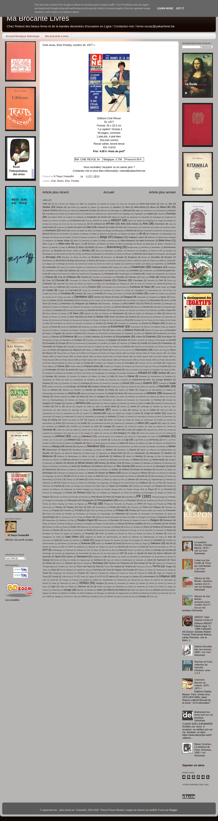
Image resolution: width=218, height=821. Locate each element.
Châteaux (71, 277)
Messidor (125, 460)
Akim (127, 207)
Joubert (86, 413)
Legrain (139, 430)
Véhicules (64, 583)
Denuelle (157, 307)
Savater (117, 540)
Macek (68, 443)
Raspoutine (50, 520)
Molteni (110, 466)
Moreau (63, 469)
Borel (98, 251)
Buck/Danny (47, 260)
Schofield (157, 540)
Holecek (142, 397)
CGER (72, 274)
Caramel (127, 264)
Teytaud (159, 563)
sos (101, 553)
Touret (45, 573)
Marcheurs (126, 446)
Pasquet (159, 486)
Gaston (136, 370)
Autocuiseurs (132, 227)
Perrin (65, 497)
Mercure (67, 459)
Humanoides (144, 400)
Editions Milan (115, 330)
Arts (145, 223)
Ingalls (113, 403)
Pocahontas (101, 507)
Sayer (126, 540)
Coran (84, 290)
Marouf (64, 450)
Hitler (73, 396)
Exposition (92, 343)
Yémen (67, 596)
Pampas (77, 486)
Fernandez (149, 347)
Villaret (71, 587)
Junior (157, 413)
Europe (62, 343)
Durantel (169, 323)
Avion (64, 230)
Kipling (54, 420)
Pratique (120, 510)
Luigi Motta (138, 440)
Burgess (102, 260)
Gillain (103, 376)
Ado (170, 204)
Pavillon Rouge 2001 (113, 489)
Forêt (119, 363)
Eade (95, 327)
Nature (112, 472)
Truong (54, 576)
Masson (153, 450)
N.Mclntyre (60, 473)
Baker (90, 231)
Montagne (160, 466)
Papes (112, 486)
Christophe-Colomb (101, 280)
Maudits (46, 453)
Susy (109, 560)
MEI (93, 456)
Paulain (97, 489)
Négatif (134, 473)
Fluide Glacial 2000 (148, 360)
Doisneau (157, 317)
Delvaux (87, 307)
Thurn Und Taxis (84, 566)
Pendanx (136, 493)
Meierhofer (104, 456)
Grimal (105, 383)
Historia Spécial (60, 397)
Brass (119, 254)
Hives (82, 396)
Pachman (46, 486)
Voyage (67, 589)
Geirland (48, 373)
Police (145, 507)
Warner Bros (144, 590)
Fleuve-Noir (62, 353)
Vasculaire (168, 580)
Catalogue (157, 267)
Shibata (80, 550)
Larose (170, 426)
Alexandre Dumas (87, 210)
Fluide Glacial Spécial (54, 363)
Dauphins (153, 297)
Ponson (45, 510)
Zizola (125, 596)
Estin (142, 340)
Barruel (56, 234)
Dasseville (141, 297)
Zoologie (142, 596)
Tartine (49, 563)
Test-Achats (139, 563)
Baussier (113, 234)
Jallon (97, 406)
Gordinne (91, 380)
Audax (112, 227)
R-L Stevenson (65, 517)
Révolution (110, 524)
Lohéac (45, 440)
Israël (140, 403)
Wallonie (122, 590)
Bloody (71, 247)
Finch (105, 350)
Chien (152, 277)
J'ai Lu (58, 406)
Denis (108, 307)
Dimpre (45, 317)
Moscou (73, 469)
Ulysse (135, 576)
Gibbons (84, 376)
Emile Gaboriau (92, 336)
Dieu (159, 313)
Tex (150, 563)
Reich (144, 520)
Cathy (61, 270)
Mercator (169, 456)
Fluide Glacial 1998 (109, 360)
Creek (89, 293)
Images (57, 403)
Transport (102, 573)
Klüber (110, 420)
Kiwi (101, 420)
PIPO (140, 504)
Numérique (159, 476)
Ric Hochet (170, 523)
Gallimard (116, 369)
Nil (75, 476)
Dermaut (70, 310)
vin (91, 586)
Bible (95, 241)
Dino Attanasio (77, 317)
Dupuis (156, 323)
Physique (131, 500)
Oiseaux (131, 479)
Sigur (96, 550)
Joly (58, 413)
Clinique (122, 284)
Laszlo (59, 430)
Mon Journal (123, 466)
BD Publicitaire (153, 234)
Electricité (103, 333)
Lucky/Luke (116, 440)
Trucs (45, 576)
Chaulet (84, 277)
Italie (148, 403)
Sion (113, 550)
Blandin (55, 247)
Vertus (170, 583)
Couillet (45, 293)
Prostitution (80, 514)
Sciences (86, 543)
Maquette (80, 446)
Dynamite (86, 327)
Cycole (48, 297)
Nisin (82, 476)
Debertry (142, 300)
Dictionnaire (118, 313)
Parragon (147, 486)
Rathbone (63, 520)
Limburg (169, 433)
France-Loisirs (91, 366)
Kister (74, 420)
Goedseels (46, 380)
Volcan (45, 590)
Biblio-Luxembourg (109, 241)
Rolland (156, 527)
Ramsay (152, 517)
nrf (149, 476)
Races (89, 517)
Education (171, 330)
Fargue (59, 346)
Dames (97, 297)
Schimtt (147, 540)
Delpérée (65, 307)
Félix (107, 347)
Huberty (119, 400)
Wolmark (145, 593)
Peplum (46, 497)
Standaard (82, 556)
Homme (71, 400)
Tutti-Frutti (66, 576)
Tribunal (140, 573)
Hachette (164, 386)
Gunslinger (71, 386)
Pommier (169, 507)
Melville (139, 456)
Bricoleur (65, 257)
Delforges (169, 303)
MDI (128, 453)
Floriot (103, 353)
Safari (58, 537)
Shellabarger (57, 550)
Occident (80, 479)
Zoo (133, 596)
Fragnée (169, 363)
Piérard (170, 500)
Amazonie (148, 210)
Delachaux (66, 303)
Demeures (98, 307)
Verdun (132, 583)
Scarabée (136, 540)
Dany (117, 297)
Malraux (132, 443)
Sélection (155, 543)
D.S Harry (59, 297)
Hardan (100, 390)
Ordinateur (91, 483)
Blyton (82, 247)
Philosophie (72, 500)
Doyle (104, 320)
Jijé (144, 410)
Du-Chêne (160, 320)
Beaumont (57, 237)
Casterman (138, 266)
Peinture (81, 492)
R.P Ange (78, 517)
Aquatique (157, 217)
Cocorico (149, 284)
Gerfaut (162, 373)
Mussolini (160, 469)
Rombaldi (79, 530)
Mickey (102, 463)
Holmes (162, 397)
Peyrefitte (129, 497)
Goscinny (112, 380)
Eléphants (129, 333)
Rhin (148, 524)
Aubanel (101, 227)
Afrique (59, 207)
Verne (151, 583)
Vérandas (121, 583)
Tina (147, 566)
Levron (106, 433)
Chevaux (132, 277)
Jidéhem (135, 410)
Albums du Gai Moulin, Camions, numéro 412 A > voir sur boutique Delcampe (203, 584)
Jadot (89, 406)
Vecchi (45, 583)
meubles (172, 460)
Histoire (151, 393)
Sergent (102, 547)
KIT (82, 420)
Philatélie (172, 497)
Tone (108, 570)
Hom (44, 400)
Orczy (72, 483)
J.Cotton (46, 406)
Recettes (114, 520)
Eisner (79, 333)
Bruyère (168, 257)
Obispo (70, 479)
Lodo (153, 436)
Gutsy (122, 386)
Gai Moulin (92, 369)
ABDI (81, 204)
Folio (70, 363)
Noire (106, 476)
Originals (116, 483)
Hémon (84, 393)
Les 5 (77, 433)
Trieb (150, 573)
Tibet (98, 566)
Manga (56, 446)
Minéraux (169, 463)
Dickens (105, 313)
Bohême (144, 247)
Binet (120, 244)
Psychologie (105, 514)
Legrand (150, 430)
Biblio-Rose (165, 240)
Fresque (127, 366)
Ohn (122, 479)
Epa (57, 340)
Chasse (49, 277)
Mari (144, 446)
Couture (79, 293)
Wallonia (111, 590)
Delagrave (80, 303)
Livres (130, 436)
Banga (108, 231)
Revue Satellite (135, 523)
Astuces (60, 227)
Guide (172, 383)
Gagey (81, 370)
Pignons (80, 504)
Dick (96, 313)
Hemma (72, 393)
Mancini (159, 443)
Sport (58, 556)
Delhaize (46, 307)
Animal (160, 214)
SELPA (169, 543)
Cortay (127, 290)
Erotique (78, 340)
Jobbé (153, 410)
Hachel (152, 386)
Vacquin (75, 580)
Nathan (101, 473)
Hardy (111, 390)
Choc (48, 280)
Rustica (159, 533)
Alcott (64, 210)
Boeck (100, 247)
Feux (44, 350)
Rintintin (49, 527)
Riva (58, 527)
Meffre (84, 456)
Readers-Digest (85, 520)
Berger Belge (63, 240)
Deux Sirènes (51, 313)
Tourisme (70, 573)
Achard (103, 204)
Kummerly (69, 423)
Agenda (83, 207)
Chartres (172, 274)
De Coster (96, 300)
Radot (124, 517)
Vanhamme (135, 580)
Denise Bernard (122, 307)
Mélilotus (117, 456)
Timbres (129, 566)
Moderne (99, 466)
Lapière (140, 426)
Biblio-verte (64, 243)
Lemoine (46, 433)
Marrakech (77, 450)
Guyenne (133, 386)
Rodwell (137, 527)
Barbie (130, 230)
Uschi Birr (54, 580)
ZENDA (110, 596)
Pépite (160, 493)
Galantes (105, 370)
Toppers (118, 570)
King (44, 420)
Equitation (66, 340)
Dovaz (95, 320)
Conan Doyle (160, 287)
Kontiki (160, 420)
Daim (69, 297)
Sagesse (88, 537)
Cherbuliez (107, 277)
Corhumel (95, 290)
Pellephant (115, 493)
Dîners (55, 317)
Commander (107, 287)
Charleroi (137, 274)
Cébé (82, 270)
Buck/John (61, 260)
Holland (152, 397)
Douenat (75, 320)
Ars (71, 224)
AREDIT (116, 220)
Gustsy (114, 386)
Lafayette (129, 423)
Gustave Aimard (99, 386)
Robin (73, 527)
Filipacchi (77, 350)
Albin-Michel (139, 207)
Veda (54, 583)
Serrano (121, 547)
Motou (83, 469)
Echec (104, 327)
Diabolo (87, 313)
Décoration (155, 300)
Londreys (85, 440)
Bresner (138, 254)
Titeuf (53, 570)
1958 (44, 204)
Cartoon (104, 267)
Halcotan (66, 390)
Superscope (85, 560)
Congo (172, 287)
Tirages (169, 566)
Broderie (96, 257)
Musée (136, 469)
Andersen (99, 214)
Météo (146, 460)
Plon (80, 507)
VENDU (84, 582)
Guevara (162, 383)
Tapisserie (161, 560)
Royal (56, 533)
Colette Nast (47, 287)
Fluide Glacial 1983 (138, 353)
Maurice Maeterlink (73, 453)
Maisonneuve (101, 443)
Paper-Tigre (100, 486)
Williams (89, 593)
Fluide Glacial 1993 (144, 356)
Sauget (98, 540)
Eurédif (172, 340)
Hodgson (101, 396)
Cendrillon (134, 270)
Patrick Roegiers (83, 489)
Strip (65, 560)
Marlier (172, 446)
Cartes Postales (75, 267)
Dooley (66, 320)
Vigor (53, 586)
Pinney (107, 504)
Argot (160, 220)
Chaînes (82, 274)
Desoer (122, 310)
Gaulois (145, 370)
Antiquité (79, 217)
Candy (90, 264)
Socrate (58, 553)
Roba (65, 527)
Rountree (149, 530)
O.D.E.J (59, 479)
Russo (149, 533)
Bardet (149, 231)
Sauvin (107, 540)
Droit (127, 320)
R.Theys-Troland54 (18, 535)
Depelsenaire (170, 307)
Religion (154, 520)
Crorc (128, 293)
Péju (94, 493)
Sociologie (46, 553)
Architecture (75, 220)
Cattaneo (72, 270)
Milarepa (147, 463)
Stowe (170, 557)
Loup (95, 440)
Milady (137, 463)
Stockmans (159, 557)
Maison (89, 443)
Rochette (107, 527)
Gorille (101, 380)
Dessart (132, 310)
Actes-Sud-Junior (147, 204)
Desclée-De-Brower (97, 310)
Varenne (156, 580)
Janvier (123, 406)
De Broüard (83, 300)
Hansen (89, 390)
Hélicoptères (157, 390)
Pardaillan (123, 486)
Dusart (45, 327)
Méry (95, 460)
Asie (171, 224)
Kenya (151, 416)
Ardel (105, 220)
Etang (150, 340)
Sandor (66, 540)
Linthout (60, 436)
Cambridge (60, 264)
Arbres (64, 220)
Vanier (146, 580)
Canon (99, 264)
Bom (48, 251)
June (137, 413)
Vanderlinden (107, 580)
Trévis (131, 573)
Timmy (139, 566)
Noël (98, 476)
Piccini (160, 500)
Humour (158, 400)
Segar (144, 543)
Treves (122, 573)
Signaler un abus (193, 765)
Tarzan (59, 563)
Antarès (69, 217)
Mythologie (47, 473)
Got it (180, 8)
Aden (162, 204)
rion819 (153, 810)
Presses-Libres (146, 510)
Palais (67, 486)
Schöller (169, 540)
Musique (148, 469)
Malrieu (142, 443)
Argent (139, 220)
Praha (100, 510)
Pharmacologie (158, 497)
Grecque (85, 383)
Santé (86, 540)
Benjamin (49, 241)
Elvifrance (68, 336)
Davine (53, 300)
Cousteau (66, 293)
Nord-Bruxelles (118, 476)
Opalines (46, 483)
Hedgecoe (143, 390)
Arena (130, 220)
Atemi (79, 227)
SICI (88, 550)
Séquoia (91, 547)
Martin (99, 450)
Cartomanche (91, 267)
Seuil (142, 547)
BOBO (91, 247)
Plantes (58, 507)
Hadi (44, 390)
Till (105, 566)
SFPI (45, 550)
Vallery (96, 580)
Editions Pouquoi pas (154, 330)
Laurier (84, 430)
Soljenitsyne (70, 553)
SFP (171, 547)
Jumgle (128, 413)
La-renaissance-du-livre (100, 423)
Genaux (59, 373)
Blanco (45, 247)
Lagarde (153, 423)
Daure (163, 297)
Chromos (122, 280)
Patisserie (68, 489)
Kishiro (65, 420)
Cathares (172, 267)
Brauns (129, 254)
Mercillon (46, 460)
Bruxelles (155, 257)
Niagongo (49, 476)
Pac (160, 483)
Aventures (50, 230)
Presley (75, 181)
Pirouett (160, 504)
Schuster (74, 543)
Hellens (169, 390)
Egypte (58, 333)
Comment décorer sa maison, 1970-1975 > (201, 683)
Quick (170, 514)
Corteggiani (139, 290)
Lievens (152, 433)
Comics (92, 286)
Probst (58, 514)
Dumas (99, 323)
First (123, 350)
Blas (63, 247)
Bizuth (139, 244)
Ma (60, 443)
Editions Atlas (160, 327)
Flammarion (141, 349)
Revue (121, 523)
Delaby (54, 303)
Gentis (88, 373)
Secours (128, 543)
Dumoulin (122, 323)
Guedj (137, 383)
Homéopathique (57, 400)
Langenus (120, 426)
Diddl (130, 313)
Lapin (150, 426)
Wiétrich (64, 593)
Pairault (57, 486)
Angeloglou (138, 214)
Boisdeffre (156, 247)
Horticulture (107, 400)
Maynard (103, 453)
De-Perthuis (108, 300)
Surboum (98, 560)
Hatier (131, 390)
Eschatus (90, 340)
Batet (94, 234)
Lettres (96, 433)
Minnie (45, 466)
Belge (103, 237)
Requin (99, 524)
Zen (101, 596)
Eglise (48, 333)
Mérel (77, 460)
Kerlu (159, 416)
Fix (130, 350)
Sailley (99, 537)
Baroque (169, 231)
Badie (82, 231)
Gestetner (62, 376)
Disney (99, 316)
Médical (61, 456)
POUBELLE (80, 510)
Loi (53, 440)
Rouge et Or (136, 530)
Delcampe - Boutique (111, 303)
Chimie (163, 277)
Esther (134, 340)
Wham (54, 593)
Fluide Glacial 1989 (65, 356)
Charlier (148, 274)
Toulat (170, 570)
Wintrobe (111, 593)
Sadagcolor (47, 537)
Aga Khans (72, 207)
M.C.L (165, 440)
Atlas (89, 227)
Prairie (109, 510)
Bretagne (150, 254)
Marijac (153, 446)
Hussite (169, 400)
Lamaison (50, 426)
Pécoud (45, 493)
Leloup (170, 430)
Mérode (86, 460)
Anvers (104, 217)
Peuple (118, 497)
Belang (83, 237)
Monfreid (139, 466)
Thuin (70, 566)
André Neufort (113, 214)
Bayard (124, 234)
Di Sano (74, 313)
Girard (121, 376)
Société (169, 550)
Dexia (63, 313)
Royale (66, 533)
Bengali (172, 237)
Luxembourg (153, 440)
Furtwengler (51, 369)
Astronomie (47, 227)
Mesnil (103, 460)
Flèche (156, 350)
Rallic (133, 517)
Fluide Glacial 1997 (90, 360)
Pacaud (169, 483)
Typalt (91, 576)
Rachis (98, 517)
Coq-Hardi (73, 290)
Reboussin (102, 520)
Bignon (78, 244)
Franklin (106, 366)
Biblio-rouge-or (48, 244)
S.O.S (170, 533)
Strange (46, 560)
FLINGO (82, 353)
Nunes (170, 476)
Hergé (111, 393)
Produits (68, 514)
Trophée (169, 573)
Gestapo (49, 376)
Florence (93, 353)
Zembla (94, 596)
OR (55, 483)
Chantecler (109, 274)
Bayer (133, 234)
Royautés (90, 533)
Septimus (81, 547)
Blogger (173, 810)
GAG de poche (67, 369)
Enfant (139, 336)
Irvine (132, 403)
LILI (160, 433)
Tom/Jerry (97, 570)
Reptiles (89, 524)
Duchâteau (58, 323)
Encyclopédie (123, 336)
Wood (154, 593)
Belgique (118, 237)
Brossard (108, 257)
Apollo (114, 217)
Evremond (80, 343)
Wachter (80, 590)
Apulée (123, 217)
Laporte (159, 426)
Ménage (150, 456)
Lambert (61, 426)
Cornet (118, 290)
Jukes (109, 413)
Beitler (68, 237)
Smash (130, 550)
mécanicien (139, 453)
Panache (88, 486)
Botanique (108, 251)
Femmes (138, 347)
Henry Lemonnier (97, 393)
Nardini (91, 473)
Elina (139, 333)
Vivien (151, 587)
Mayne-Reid (116, 453)
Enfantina (151, 336)
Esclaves (101, 340)
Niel (58, 476)
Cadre (152, 260)
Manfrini (45, 446)
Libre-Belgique (119, 433)
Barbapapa (118, 231)
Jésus (85, 410)
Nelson (144, 473)
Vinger (109, 587)
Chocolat (60, 280)
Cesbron (54, 274)
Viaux (44, 587)
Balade (99, 231)
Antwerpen (92, 217)
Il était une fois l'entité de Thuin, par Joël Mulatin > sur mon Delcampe (202, 566)
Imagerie (46, 403)
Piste (169, 504)
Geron (173, 373)
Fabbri (113, 343)
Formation (130, 363)
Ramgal (142, 517)
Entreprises (47, 340)
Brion (85, 257)
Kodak (128, 420)
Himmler (139, 393)
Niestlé (67, 476)
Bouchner (131, 251)
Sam (170, 537)
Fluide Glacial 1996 (70, 360)
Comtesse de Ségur (140, 286)
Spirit (150, 553)
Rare (173, 517)
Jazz (166, 406)
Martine (109, 450)
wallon (100, 590)
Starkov (114, 557)
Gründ (126, 383)
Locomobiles (141, 436)
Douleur (86, 320)
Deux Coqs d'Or (168, 310)
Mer (159, 456)
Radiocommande (112, 517)
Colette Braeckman (165, 284)
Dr (111, 320)
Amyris (62, 214)
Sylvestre (139, 560)
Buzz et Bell (133, 260)
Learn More (165, 8)
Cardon (138, 264)
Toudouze (160, 570)
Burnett (112, 260)
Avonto (73, 231)
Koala (119, 420)
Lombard (71, 439)
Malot (122, 443)
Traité (91, 573)
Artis (123, 223)
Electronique (116, 333)
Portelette (67, 510)
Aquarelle (145, 217)
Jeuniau (115, 410)
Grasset (46, 383)
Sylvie (150, 560)
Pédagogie (57, 493)
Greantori (65, 383)
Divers (60, 181)
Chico (143, 277)
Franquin (117, 366)
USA (44, 580)
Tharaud (169, 563)
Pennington (149, 493)
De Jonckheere (67, 300)
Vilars (62, 587)
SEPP (70, 547)
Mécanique (155, 453)
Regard (135, 520)
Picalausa (150, 500)
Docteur (132, 317)
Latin (67, 430)
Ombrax (169, 479)
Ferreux (161, 347)
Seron (111, 547)
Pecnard (168, 489)
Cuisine (139, 293)
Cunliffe (152, 293)
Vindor (100, 587)
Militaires (157, 463)
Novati (131, 476)
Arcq (87, 220)
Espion (124, 340)
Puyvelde (133, 514)
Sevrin (151, 547)
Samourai (46, 540)
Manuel (68, 446)
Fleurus (49, 353)
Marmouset (51, 450)
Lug (126, 439)
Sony (94, 553)
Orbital (63, 483)
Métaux (136, 459)
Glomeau (143, 376)
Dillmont (169, 313)
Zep (118, 596)
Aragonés (169, 217)
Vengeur (100, 583)
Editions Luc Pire (98, 330)
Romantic (68, 530)
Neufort (163, 473)
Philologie (59, 500)
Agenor (94, 207)
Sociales (157, 550)
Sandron (75, 540)
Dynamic (73, 327)
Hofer (122, 397)
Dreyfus (118, 320)
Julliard (118, 413)
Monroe (149, 466)
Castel (125, 267)
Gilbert (94, 376)
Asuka (70, 227)
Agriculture (104, 207)
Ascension (160, 224)
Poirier (123, 507)
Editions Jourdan (79, 330)
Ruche (121, 533)
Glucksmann (156, 376)
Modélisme (86, 466)
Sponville (46, 556)
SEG (137, 543)
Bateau (86, 234)
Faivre (134, 343)
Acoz (122, 204)
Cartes (63, 267)
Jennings (75, 410)
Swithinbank (127, 560)
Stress (56, 560)
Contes (49, 290)
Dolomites (168, 317)
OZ (153, 483)
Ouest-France (129, 483)
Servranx (133, 547)
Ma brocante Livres (57, 36)
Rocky (117, 527)
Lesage (87, 433)
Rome (89, 530)
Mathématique (167, 450)
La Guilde (82, 423)
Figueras (64, 350)
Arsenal (80, 224)
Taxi (78, 563)
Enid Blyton (167, 336)
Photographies (105, 500)
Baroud (45, 234)
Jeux (125, 410)
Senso (54, 547)
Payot (150, 489)
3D (53, 204)
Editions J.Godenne (60, 330)
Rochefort (96, 527)
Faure (89, 347)
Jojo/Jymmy (47, 413)
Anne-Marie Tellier (55, 217)
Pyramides (145, 514)
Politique (157, 507)
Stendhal (133, 557)
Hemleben (60, 393)
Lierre (142, 433)
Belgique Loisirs (136, 237)
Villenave (82, 586)
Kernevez (169, 416)
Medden (168, 453)
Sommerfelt (84, 553)
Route (169, 530)
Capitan (117, 264)
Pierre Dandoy (58, 504)
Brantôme (110, 254)
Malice (113, 443)
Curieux (162, 293)
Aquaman (134, 217)
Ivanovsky (169, 403)
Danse (108, 297)
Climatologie (110, 284)
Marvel (133, 450)
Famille (144, 343)
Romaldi (45, 530)
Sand (56, 540)
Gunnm (59, 386)
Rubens (111, 533)
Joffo (170, 410)
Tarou (173, 560)
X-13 (174, 593)
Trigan (159, 573)
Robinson (84, 527)
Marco (136, 446)
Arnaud (45, 224)
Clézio (99, 284)
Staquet (96, 557)
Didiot (138, 313)
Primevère (171, 510)
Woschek (164, 593)
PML (89, 507)
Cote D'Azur (167, 290)
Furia (173, 366)
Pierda (45, 504)
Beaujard (46, 237)
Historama (168, 393)
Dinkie (63, 317)
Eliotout (148, 333)
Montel (172, 466)
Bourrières (61, 254)
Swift (116, 560)
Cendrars (122, 270)
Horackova (93, 400)
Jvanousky (46, 416)
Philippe (48, 500)
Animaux (171, 213)
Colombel (74, 287)
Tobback (69, 570)
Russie (139, 533)
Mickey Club (115, 463)
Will (81, 593)
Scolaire (108, 543)
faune (80, 347)
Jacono (69, 406)
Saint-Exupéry (112, 537)
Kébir (122, 416)
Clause (80, 284)
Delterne (76, 307)
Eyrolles (103, 343)
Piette (70, 504)
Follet (78, 363)
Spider (130, 553)
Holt (171, 397)
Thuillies (61, 566)
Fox (151, 363)
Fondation (98, 363)
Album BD (165, 207)
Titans (45, 570)
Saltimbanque (149, 537)
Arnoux (55, 224)
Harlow (122, 390)
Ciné (53, 181)
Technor (112, 563)
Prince (48, 514)
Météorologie (158, 459)
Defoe (166, 300)
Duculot (79, 323)
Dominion (56, 320)
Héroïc (121, 393)
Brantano (98, 254)
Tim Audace (115, 566)
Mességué (113, 460)
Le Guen (94, 430)
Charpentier (160, 274)
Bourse (72, 254)
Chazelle (95, 277)
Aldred (73, 210)
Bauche (103, 234)
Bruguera (132, 257)
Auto (121, 227)
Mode (74, 466)
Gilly (112, 376)
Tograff (79, 570)
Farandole (47, 346)
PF (138, 496)
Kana (79, 416)
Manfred (169, 443)
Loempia (164, 436)
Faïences (123, 343)
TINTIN (156, 566)
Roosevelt (100, 530)
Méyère (59, 463)
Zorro (152, 596)
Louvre (104, 440)
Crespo (110, 293)
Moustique (94, 469)
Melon (128, 456)
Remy (44, 524)
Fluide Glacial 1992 (125, 356)
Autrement (145, 227)
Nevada (172, 473)
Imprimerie (95, 403)
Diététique (149, 313)
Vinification (119, 587)
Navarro (124, 473)
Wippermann (124, 593)
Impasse (69, 403)
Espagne (113, 340)
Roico (146, 527)
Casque (115, 267)
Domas (45, 320)
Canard (81, 264)
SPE (121, 553)
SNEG (147, 550)
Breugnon (161, 254)
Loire (60, 440)
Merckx (56, 460)
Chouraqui (73, 280)
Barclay (140, 231)
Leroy (68, 433)
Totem (150, 570)
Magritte (78, 443)
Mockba (64, 466)
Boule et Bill (156, 251)
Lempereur (58, 433)
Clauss (90, 284)
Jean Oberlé (62, 410)
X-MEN (48, 596)
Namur (81, 473)
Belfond (93, 237)
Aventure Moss (169, 227)
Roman (56, 530)
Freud (137, 366)
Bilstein (103, 244)
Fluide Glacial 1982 (118, 353)
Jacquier (79, 406)
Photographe (88, 500)
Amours (172, 210)
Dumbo (110, 323)
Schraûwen (62, 543)
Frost (154, 366)
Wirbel (135, 593)
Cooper (61, 290)
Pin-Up (92, 503)
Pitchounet (46, 507)
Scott (118, 543)
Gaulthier (156, 370)
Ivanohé (157, 403)
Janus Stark (110, 406)
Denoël (146, 307)
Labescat (118, 423)
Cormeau (107, 290)
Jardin (133, 406)
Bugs (72, 260)
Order (81, 483)
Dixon (122, 317)
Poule (92, 510)
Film (97, 350)
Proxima (93, 514)
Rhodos (157, 523)
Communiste (121, 287)
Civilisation (47, 283)
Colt (83, 287)
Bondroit (58, 250)
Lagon (164, 423)
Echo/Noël (117, 326)
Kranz (58, 423)
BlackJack (150, 244)
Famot (154, 343)
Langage (107, 426)
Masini (143, 450)
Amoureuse (160, 210)
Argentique (150, 220)
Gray (56, 383)
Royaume (77, 533)
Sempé (45, 547)
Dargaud (128, 297)
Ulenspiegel (124, 576)
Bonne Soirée (72, 251)
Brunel (144, 257)
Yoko (75, 596)
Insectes (122, 403)
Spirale (140, 553)
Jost (77, 413)
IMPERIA (81, 403)
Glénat (130, 376)
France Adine (75, 366)
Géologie (112, 373)
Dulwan (89, 323)
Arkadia (169, 220)
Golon (67, 380)
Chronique (138, 280)
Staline (69, 556)
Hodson (113, 397)
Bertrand (86, 241)
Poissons (135, 507)
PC (159, 489)
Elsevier (55, 336)
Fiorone (115, 350)
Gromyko (115, 383)
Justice (170, 413)
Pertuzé (84, 497)
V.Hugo (65, 580)
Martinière (121, 450)
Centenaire (147, 270)
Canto (108, 264)
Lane (96, 426)
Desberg (80, 310)
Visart (130, 587)
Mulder (115, 469)
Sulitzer (73, 560)
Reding (126, 520)
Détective (153, 310)
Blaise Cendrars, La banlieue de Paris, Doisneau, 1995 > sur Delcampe (203, 750)
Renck (53, 524)
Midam (128, 463)
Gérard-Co (144, 372)
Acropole (131, 204)
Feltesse (116, 347)
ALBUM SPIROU (50, 210)
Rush (130, 533)
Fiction (53, 350)
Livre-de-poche (104, 436)
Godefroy (169, 376)
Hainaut (54, 390)
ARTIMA (110, 223)
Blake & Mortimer (165, 244)
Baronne (158, 231)
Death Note (121, 300)
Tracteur (81, 573)
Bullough (82, 260)
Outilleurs (143, 483)
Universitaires (149, 576)
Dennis (136, 307)
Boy (79, 254)
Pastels (170, 486)
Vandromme (122, 580)
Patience (56, 489)
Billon (93, 244)
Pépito (170, 493)
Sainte (125, 537)
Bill (85, 244)
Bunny (92, 260)
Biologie (129, 244)
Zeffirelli (84, 596)
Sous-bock (111, 553)
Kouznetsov (47, 423)
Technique (97, 563)
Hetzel (130, 393)
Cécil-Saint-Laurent (96, 270)
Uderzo (112, 576)
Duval (54, 327)
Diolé (90, 317)
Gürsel (83, 386)
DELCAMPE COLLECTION (136, 303)
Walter (133, 590)
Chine (173, 277)
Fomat (87, 363)
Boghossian (133, 247)
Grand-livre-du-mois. (141, 380)
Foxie (158, 363)
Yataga (57, 596)
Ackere (113, 204)
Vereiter (142, 583)
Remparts (167, 520)
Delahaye (93, 303)
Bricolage (51, 257)
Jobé (162, 410)
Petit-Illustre (96, 497)
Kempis (131, 416)
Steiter (123, 557)
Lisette (74, 436)
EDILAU (147, 327)
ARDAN (96, 220)
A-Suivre (61, 204)
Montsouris (51, 469)
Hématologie (47, 393)
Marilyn (162, 446)
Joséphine (67, 413)
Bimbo (112, 244)
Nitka (90, 476)
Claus (71, 284)
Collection (61, 287)
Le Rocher (105, 430)
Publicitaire (120, 514)
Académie (92, 204)
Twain (82, 576)
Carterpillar (51, 267)
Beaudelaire (168, 234)
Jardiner (156, 406)
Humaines (131, 400)
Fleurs (173, 350)
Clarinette (61, 284)
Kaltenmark (69, 416)
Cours (54, 293)
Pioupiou (129, 504)
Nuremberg (47, 479)
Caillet (161, 260)
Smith (138, 550)
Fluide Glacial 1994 (164, 356)
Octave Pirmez (94, 479)
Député (48, 310)
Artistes (135, 224)
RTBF (101, 533)
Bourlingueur (47, 254)
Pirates (150, 504)
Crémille (99, 293)
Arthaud (97, 224)
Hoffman (131, 397)
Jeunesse (98, 409)
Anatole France (74, 214)
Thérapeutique (48, 566)
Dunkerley (133, 323)
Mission (54, 466)
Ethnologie (161, 340)
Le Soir (128, 430)
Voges (170, 587)
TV (75, 576)
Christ (84, 280)
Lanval (130, 426)
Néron (153, 473)
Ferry (170, 347)
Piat (141, 500)
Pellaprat (103, 493)
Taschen (69, 563)
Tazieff (86, 563)
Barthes (66, 234)
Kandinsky (89, 416)
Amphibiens (51, 214)
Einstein (68, 333)
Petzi (108, 497)
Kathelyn (112, 416)
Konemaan (148, 420)
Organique (104, 483)
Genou (79, 373)
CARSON (171, 264)
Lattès (75, 430)
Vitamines (141, 587)
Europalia (50, 343)
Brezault (172, 254)
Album (153, 207)
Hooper (82, 400)
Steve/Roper (146, 557)
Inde (105, 403)
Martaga (88, 450)
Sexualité (162, 547)
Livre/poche (119, 436)
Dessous (142, 310)
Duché (69, 323)
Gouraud (124, 380)
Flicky (72, 353)
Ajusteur (117, 207)
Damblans (80, 296)
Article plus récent (55, 192)
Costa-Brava (153, 290)
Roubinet (124, 530)
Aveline (156, 227)
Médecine (47, 456)
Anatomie (88, 214)
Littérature (86, 436)
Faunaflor (71, 347)
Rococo (127, 527)
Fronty (145, 366)
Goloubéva (78, 380)
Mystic (170, 469)
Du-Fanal (172, 320)
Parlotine (136, 486)
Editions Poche (133, 330)
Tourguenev (57, 573)
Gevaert (73, 376)
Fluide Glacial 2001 (168, 360)
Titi (61, 570)
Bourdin (169, 251)
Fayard (98, 347)
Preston (159, 510)
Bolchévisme (170, 247)
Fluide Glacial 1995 (50, 360)
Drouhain (137, 320)
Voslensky (55, 590)
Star (105, 556)
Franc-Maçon (47, 366)
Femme (126, 346)
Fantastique (166, 343)
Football (109, 363)
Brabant (88, 254)
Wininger (100, 593)
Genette (69, 373)
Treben (113, 573)
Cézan (64, 274)
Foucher (142, 363)
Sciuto (98, 543)
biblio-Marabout (128, 240)
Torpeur (141, 570)
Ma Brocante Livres (38, 18)
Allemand (127, 210)
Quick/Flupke (48, 517)
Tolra (88, 570)
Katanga (100, 416)
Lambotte (86, 426)
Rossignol (112, 530)
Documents (145, 317)
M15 (54, 443)
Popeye (55, 510)
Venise (111, 583)
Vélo (73, 583)
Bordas (86, 250)
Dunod (145, 323)
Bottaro (120, 251)
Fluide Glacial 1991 (105, 356)
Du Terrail (148, 320)
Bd (140, 233)
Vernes (161, 583)
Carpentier (158, 264)
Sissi (121, 550)
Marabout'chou (112, 446)
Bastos (76, 234)
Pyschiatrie (159, 514)
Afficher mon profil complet (19, 539)
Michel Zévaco (85, 463)
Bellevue (151, 237)
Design (113, 310)
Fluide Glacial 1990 (85, 356)
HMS (91, 397)
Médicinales (73, 456)
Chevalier (119, 277)
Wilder (73, 593)
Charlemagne (124, 274)
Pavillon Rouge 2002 (135, 489)
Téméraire (125, 563)
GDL (174, 370)
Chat (60, 277)
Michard (70, 463)
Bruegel (119, 257)
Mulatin (105, 469)
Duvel (63, 327)
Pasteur (45, 489)
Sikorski (105, 550)
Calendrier (171, 260)
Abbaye (72, 204)
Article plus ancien (162, 192)
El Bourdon (90, 333)
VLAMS (160, 587)
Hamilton (77, 390)
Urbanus (164, 576)
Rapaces (163, 517)
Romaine (168, 527)
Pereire (56, 497)
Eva (71, 343)
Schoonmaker (48, 543)
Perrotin (74, 497)
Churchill (150, 280)
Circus (170, 280)
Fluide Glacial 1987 (158, 353)
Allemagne (115, 210)
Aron (64, 224)
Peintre (69, 492)
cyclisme (172, 293)
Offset (106, 479)
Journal (97, 413)
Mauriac (57, 453)
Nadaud (72, 473)
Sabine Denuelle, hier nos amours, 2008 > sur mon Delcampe (203, 650)
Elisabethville (161, 333)
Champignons (95, 274)
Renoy (79, 524)
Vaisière (86, 580)
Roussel (159, 530)
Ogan (114, 479)
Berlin (76, 241)
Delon (55, 307)
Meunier (48, 463)
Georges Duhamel (127, 373)
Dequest (59, 310)
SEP (63, 547)
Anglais (150, 214)
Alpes (137, 210)
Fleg (164, 350)
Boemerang (114, 247)
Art (88, 224)
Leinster (160, 430)
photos (121, 500)
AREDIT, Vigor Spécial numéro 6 (203, 618)
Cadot (143, 260)
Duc (47, 323)
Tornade (130, 570)
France (60, 366)
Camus (71, 264)
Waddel (90, 590)
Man (150, 443)
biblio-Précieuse (146, 240)
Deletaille (157, 303)
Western (157, 590)
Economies (135, 327)
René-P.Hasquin (66, 524)
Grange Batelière (164, 380)
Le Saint (117, 430)
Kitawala (91, 420)
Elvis (67, 181)
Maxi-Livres (90, 453)
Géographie (99, 373)
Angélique (126, 214)
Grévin (96, 383)
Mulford (125, 469)
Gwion (142, 386)
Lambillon (74, 426)
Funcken (163, 366)
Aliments (103, 210)
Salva (161, 537)
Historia (46, 396)
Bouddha (143, 251)
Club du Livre (135, 284)
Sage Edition (72, 536)
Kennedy (141, 416)
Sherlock (69, 550)
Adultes (46, 207)
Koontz (170, 420)
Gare (127, 370)
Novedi (140, 476)
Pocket (113, 507)
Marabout (93, 446)
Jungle (147, 413)
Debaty (133, 300)
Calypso (48, 264)
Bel (75, 237)
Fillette (88, 350)
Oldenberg (143, 479)
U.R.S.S (101, 576)
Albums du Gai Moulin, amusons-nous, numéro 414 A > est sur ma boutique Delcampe (196, 603)
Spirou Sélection (164, 553)
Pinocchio (118, 504)
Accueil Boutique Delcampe (22, 36)
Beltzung (162, 237)
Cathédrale (49, 270)
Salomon (135, 537)
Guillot (50, 386)
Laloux (173, 423)
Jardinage (145, 406)
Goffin (58, 380)
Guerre (147, 382)
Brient (76, 257)
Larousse (47, 429)
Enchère (108, 336)
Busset (122, 260)
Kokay (137, 420)
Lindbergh (46, 436)
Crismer (119, 293)
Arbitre (45, 220)
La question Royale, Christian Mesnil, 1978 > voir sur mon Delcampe (203, 548)
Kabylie (58, 416)
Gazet (165, 370)
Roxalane (46, 533)
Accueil (108, 192)
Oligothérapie (157, 479)
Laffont (140, 423)
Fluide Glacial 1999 (128, 360)
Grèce (75, 383)
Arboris (55, 220)
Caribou (147, 264)
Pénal (126, 493)
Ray (72, 520)
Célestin (111, 270)
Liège (133, 433)
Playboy (70, 507)
